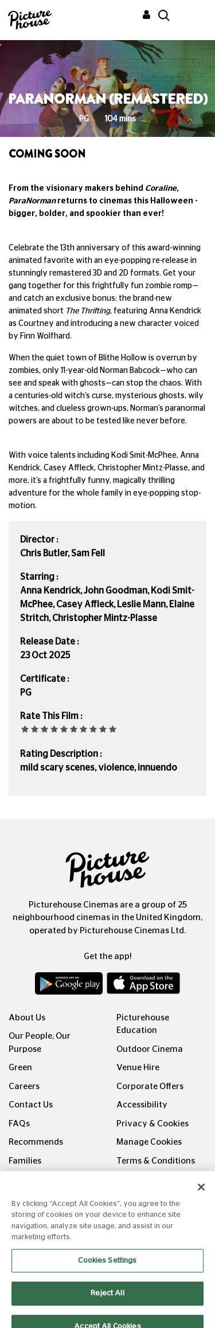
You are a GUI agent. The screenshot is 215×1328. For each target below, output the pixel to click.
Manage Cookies (149, 1142)
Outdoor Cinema (149, 1049)
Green (20, 1067)
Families (25, 1161)
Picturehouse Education (142, 1024)
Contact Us (31, 1105)
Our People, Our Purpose (40, 1043)
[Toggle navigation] (190, 16)
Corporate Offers (149, 1086)
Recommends (36, 1142)
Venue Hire (137, 1067)
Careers (24, 1086)
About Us (27, 1017)
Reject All (107, 1300)
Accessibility (141, 1105)
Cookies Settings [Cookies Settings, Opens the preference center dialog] (107, 1267)
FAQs (19, 1123)
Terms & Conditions (155, 1161)
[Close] (201, 1194)
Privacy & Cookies (152, 1123)
